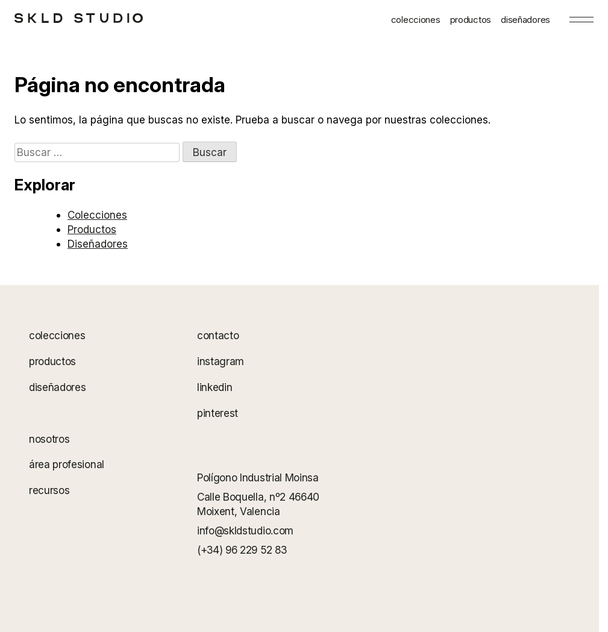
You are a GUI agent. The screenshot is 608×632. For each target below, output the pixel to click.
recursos (49, 490)
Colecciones (97, 214)
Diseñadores (97, 243)
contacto (218, 335)
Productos (91, 229)
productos (470, 19)
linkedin (214, 387)
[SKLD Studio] (78, 18)
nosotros (49, 439)
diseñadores (525, 19)
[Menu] (581, 19)
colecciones (415, 19)
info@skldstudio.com (245, 530)
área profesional (66, 464)
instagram (220, 361)
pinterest (217, 413)
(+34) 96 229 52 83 (241, 549)
